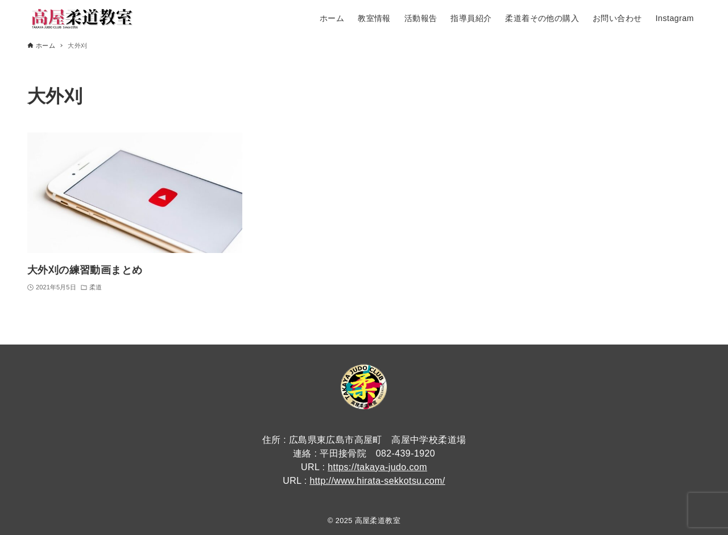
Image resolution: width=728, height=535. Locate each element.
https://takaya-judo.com (377, 467)
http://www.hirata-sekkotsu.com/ (377, 481)
